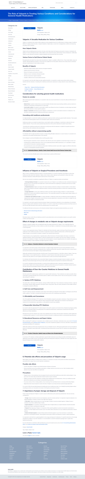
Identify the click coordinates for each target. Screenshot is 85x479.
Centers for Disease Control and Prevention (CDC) (37, 424)
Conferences (54, 476)
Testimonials (52, 7)
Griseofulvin (46, 451)
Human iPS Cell (42, 476)
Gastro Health (11, 67)
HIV (9, 77)
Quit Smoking (11, 95)
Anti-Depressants (11, 36)
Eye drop (45, 446)
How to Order (22, 7)
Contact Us (72, 7)
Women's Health (11, 101)
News (62, 7)
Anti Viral (10, 34)
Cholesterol (10, 56)
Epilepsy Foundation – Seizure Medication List (34, 89)
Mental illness (63, 449)
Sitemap (74, 476)
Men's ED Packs (11, 82)
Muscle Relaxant (11, 91)
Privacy (67, 476)
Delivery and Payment (32, 7)
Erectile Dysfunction (12, 62)
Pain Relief (10, 93)
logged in (30, 435)
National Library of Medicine (39, 322)
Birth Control (10, 47)
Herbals (9, 75)
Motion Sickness (11, 88)
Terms (71, 476)
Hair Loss (10, 71)
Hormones (10, 80)
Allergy (9, 30)
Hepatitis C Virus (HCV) (13, 73)
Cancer (9, 51)
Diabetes (10, 58)
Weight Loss (10, 99)
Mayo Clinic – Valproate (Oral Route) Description (34, 87)
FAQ (42, 7)
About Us (13, 7)
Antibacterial (10, 38)
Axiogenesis (49, 476)
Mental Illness (11, 86)
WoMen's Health (64, 458)
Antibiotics (10, 41)
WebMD (25, 214)
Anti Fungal (10, 32)
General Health (11, 69)
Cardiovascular (11, 54)
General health (15, 20)
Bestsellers (10, 28)
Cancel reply (36, 433)
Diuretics (10, 60)
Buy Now (29, 28)
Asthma (9, 45)
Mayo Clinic (26, 212)
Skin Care (10, 97)
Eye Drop (10, 64)
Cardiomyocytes (61, 476)
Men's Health (10, 84)
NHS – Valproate (28, 90)
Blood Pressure (11, 49)
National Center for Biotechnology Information (33, 210)
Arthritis (9, 43)
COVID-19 (28, 455)
